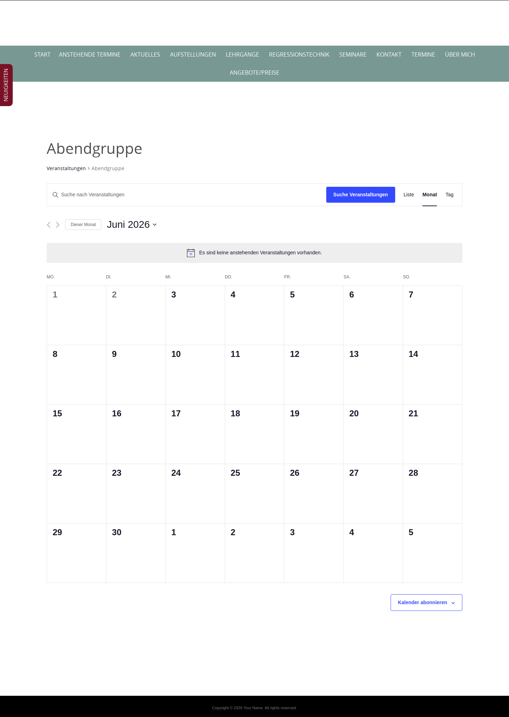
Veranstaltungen (66, 168)
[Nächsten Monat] (58, 224)
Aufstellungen (193, 54)
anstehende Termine (90, 54)
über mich (460, 54)
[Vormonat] (49, 224)
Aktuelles (145, 54)
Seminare (353, 54)
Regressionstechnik (299, 54)
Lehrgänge (242, 54)
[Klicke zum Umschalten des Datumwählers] (131, 225)
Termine (423, 54)
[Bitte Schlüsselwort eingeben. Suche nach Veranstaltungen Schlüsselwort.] (186, 195)
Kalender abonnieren (422, 602)
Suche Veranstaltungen (360, 194)
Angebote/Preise (254, 72)
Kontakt (389, 54)
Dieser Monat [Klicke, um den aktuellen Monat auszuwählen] (83, 224)
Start (42, 54)
